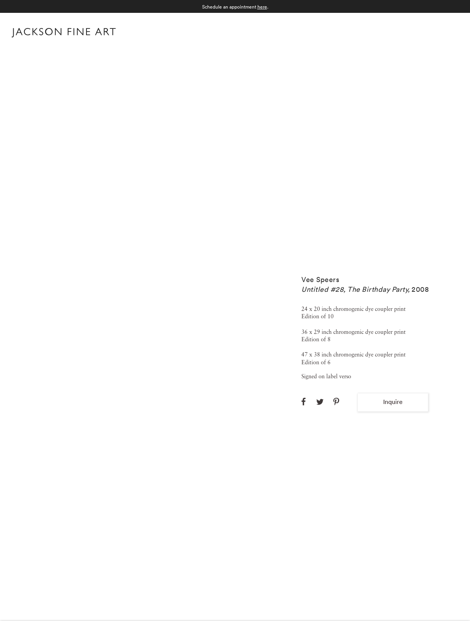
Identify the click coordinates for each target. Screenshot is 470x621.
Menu (451, 31)
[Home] (64, 34)
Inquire (393, 402)
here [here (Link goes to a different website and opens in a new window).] (262, 7)
